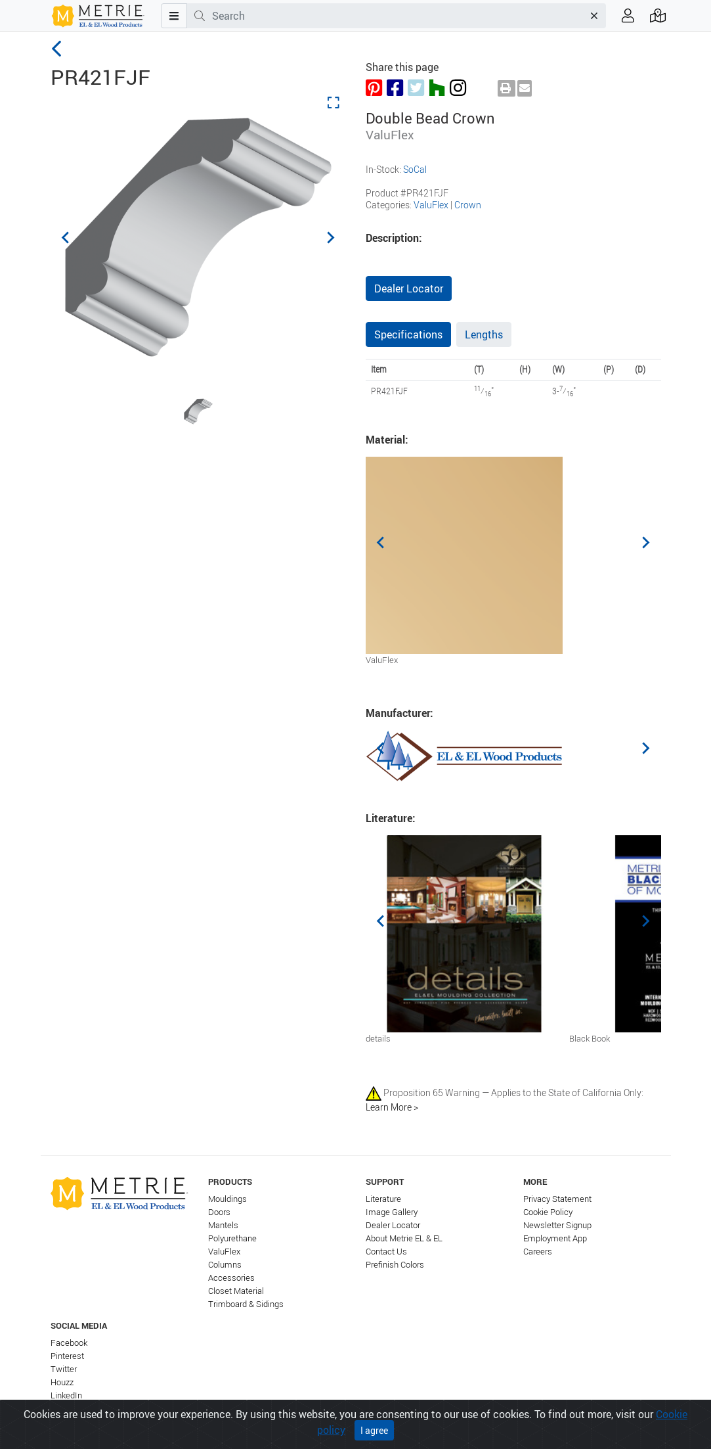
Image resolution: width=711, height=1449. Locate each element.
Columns (225, 1264)
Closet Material (236, 1291)
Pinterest (67, 1356)
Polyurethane (232, 1238)
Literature (383, 1199)
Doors (219, 1212)
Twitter (64, 1369)
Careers (537, 1251)
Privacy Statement (557, 1199)
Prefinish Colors (395, 1264)
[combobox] (397, 15)
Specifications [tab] (408, 334)
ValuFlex (431, 204)
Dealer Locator (408, 288)
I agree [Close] (374, 1434)
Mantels (223, 1225)
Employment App (555, 1238)
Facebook (69, 1342)
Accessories (231, 1277)
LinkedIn (66, 1395)
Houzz (62, 1382)
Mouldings (227, 1199)
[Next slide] (330, 237)
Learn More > (392, 1107)
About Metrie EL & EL (404, 1238)
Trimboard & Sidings (246, 1304)
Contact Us (386, 1251)
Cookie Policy (547, 1212)
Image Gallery (392, 1212)
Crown (467, 204)
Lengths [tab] (484, 334)
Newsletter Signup (557, 1225)
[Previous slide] (66, 237)
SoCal (415, 169)
